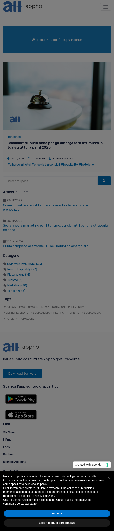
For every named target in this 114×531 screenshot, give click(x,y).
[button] (109, 477)
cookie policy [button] (39, 484)
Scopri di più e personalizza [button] (57, 522)
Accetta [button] (57, 513)
